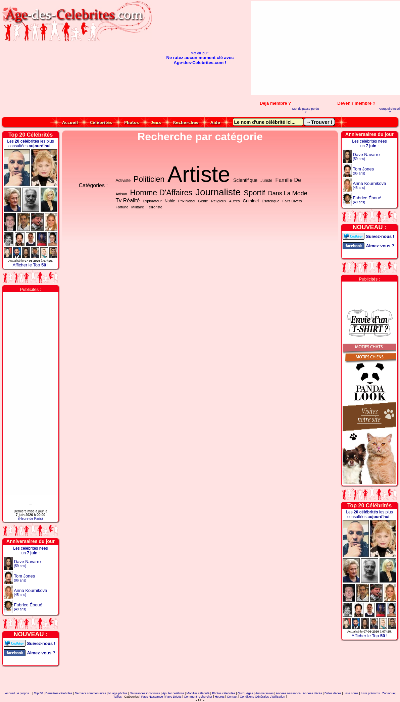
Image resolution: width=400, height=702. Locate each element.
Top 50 (38, 693)
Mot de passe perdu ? (305, 110)
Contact (232, 696)
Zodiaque (388, 693)
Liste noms (351, 693)
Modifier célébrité (198, 693)
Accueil (10, 693)
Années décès (312, 693)
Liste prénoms (370, 693)
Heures (219, 696)
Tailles (117, 696)
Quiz (241, 693)
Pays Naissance (152, 696)
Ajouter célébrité (173, 693)
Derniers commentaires (90, 693)
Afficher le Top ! (30, 264)
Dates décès (332, 693)
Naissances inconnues (145, 693)
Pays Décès (173, 696)
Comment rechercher (198, 696)
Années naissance (288, 693)
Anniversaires (264, 693)
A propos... (24, 693)
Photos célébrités (223, 693)
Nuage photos (117, 693)
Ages (249, 693)
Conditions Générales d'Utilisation (262, 696)
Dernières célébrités (58, 693)
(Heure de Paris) (30, 518)
